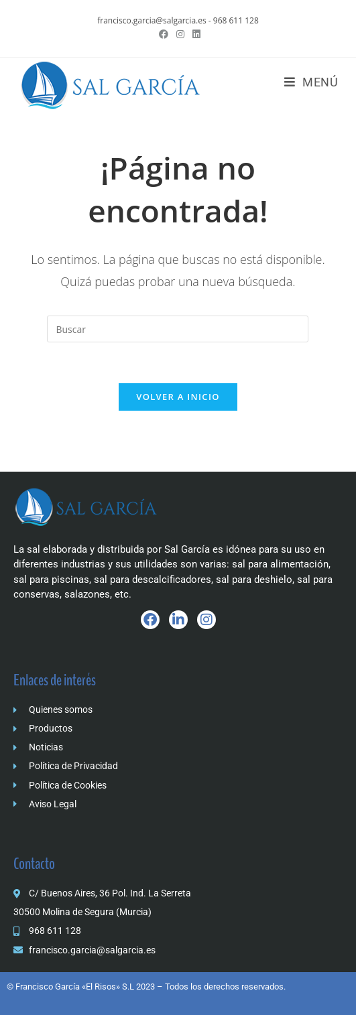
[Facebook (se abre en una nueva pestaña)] (163, 34)
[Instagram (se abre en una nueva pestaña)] (180, 34)
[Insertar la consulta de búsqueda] (177, 329)
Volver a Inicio (177, 397)
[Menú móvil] (311, 82)
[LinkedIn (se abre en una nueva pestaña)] (194, 34)
